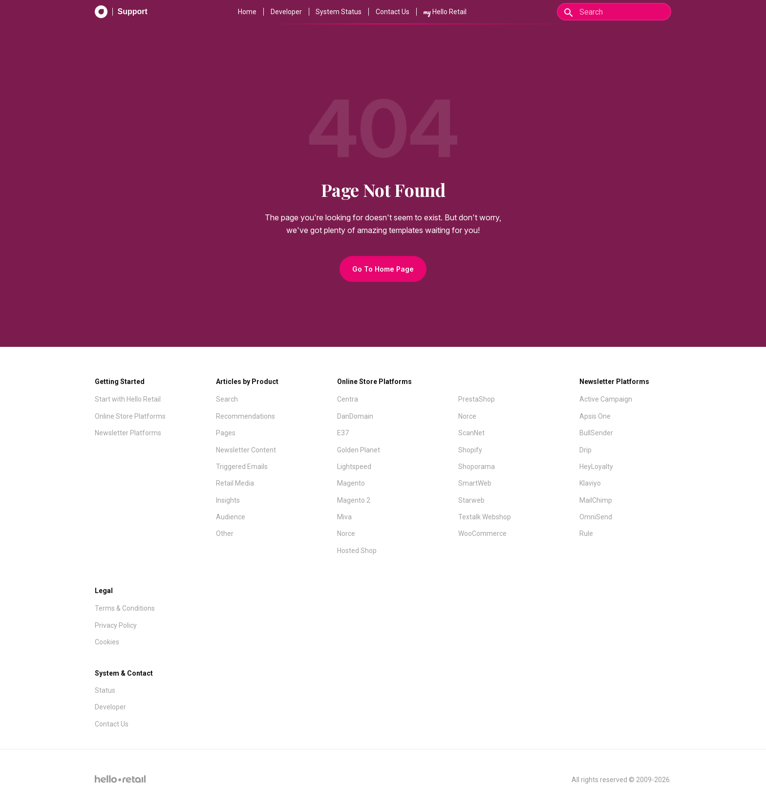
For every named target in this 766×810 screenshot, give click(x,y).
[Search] (614, 12)
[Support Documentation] (121, 11)
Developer (286, 12)
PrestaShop (476, 399)
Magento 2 (353, 500)
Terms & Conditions (125, 608)
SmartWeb (474, 483)
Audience (230, 517)
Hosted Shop (357, 550)
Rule (586, 533)
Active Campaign (605, 399)
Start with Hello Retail (128, 399)
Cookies (107, 642)
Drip (585, 450)
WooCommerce (482, 533)
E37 (343, 433)
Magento (351, 483)
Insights (228, 500)
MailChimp (595, 500)
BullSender (596, 433)
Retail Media (235, 483)
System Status (339, 12)
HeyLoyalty (596, 466)
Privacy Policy (116, 625)
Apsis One (595, 416)
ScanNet (471, 433)
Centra (347, 399)
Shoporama (476, 466)
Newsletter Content (246, 450)
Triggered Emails (242, 466)
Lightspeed (354, 466)
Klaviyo (590, 483)
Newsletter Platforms (128, 433)
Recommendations (245, 416)
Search (227, 399)
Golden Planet (358, 450)
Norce (346, 533)
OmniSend (595, 517)
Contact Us (392, 12)
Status (105, 690)
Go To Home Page (383, 269)
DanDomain (355, 416)
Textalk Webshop (484, 517)
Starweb (471, 500)
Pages (225, 433)
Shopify (470, 450)
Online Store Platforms (130, 416)
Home (247, 12)
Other (225, 533)
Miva (344, 517)
